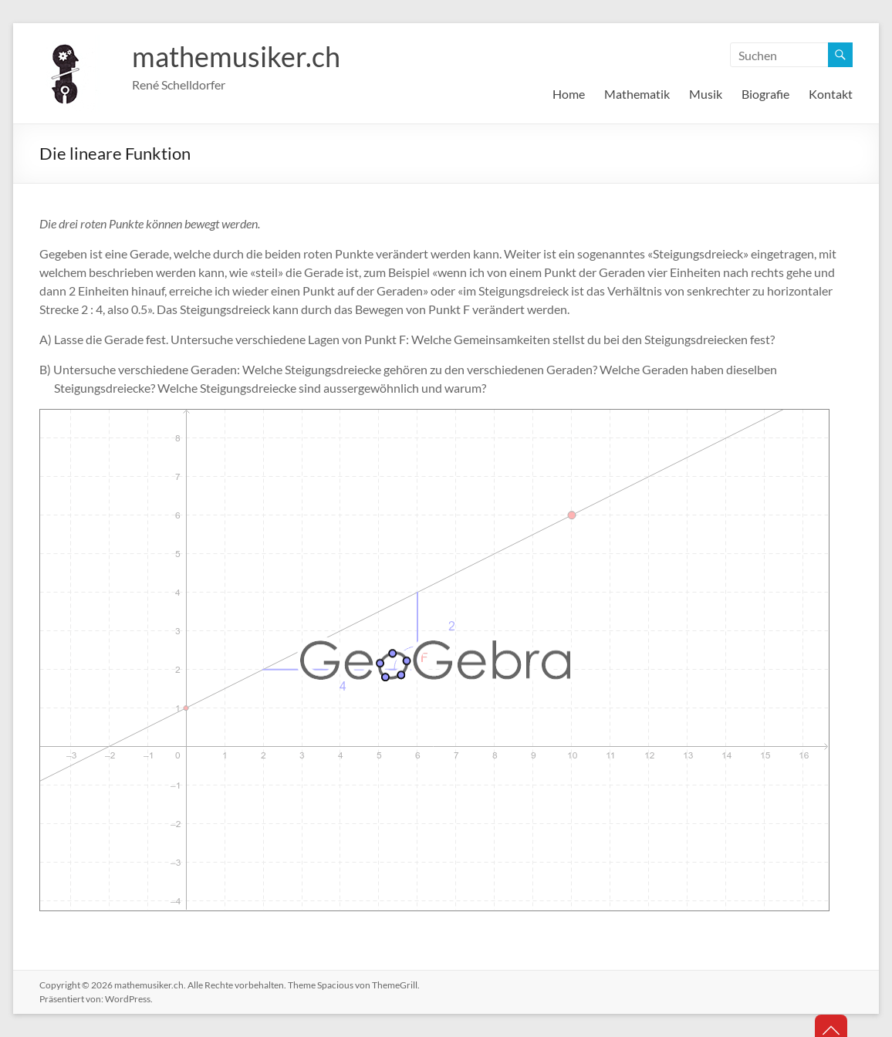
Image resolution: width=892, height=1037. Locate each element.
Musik (705, 93)
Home (568, 93)
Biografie (765, 93)
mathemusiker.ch (236, 56)
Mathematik (637, 93)
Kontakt (831, 93)
